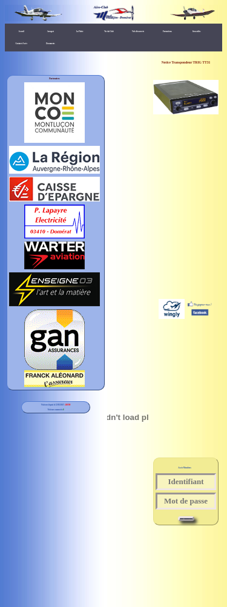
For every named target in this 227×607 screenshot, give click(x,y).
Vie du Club (108, 31)
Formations (167, 31)
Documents (50, 43)
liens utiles (196, 31)
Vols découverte (138, 31)
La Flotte (80, 31)
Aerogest (50, 31)
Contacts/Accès (21, 43)
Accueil (21, 31)
